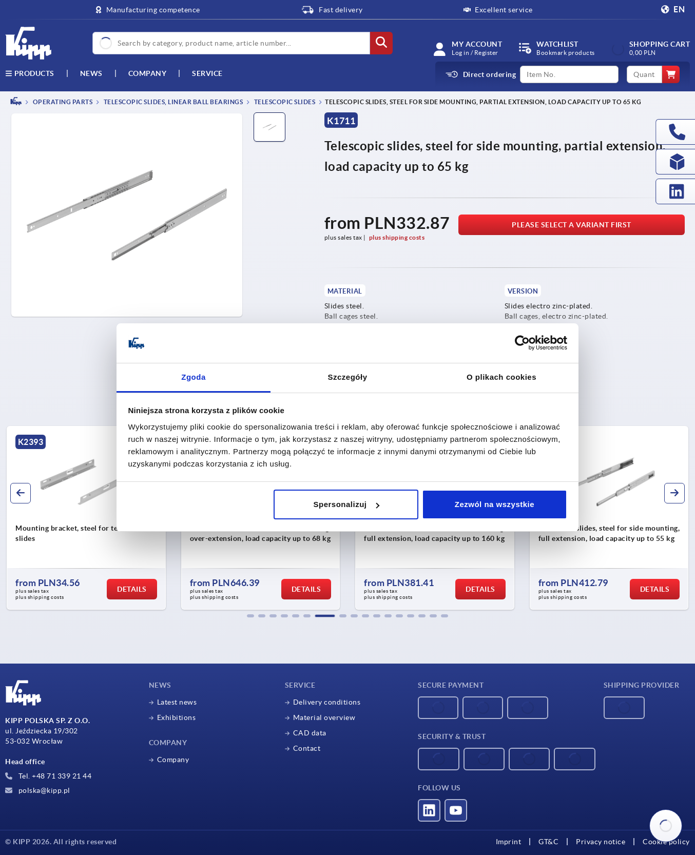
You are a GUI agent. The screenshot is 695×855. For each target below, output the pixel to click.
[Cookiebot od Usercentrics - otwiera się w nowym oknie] (522, 343)
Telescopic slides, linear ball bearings (172, 102)
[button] (250, 615)
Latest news (177, 702)
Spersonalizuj (346, 504)
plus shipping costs (397, 237)
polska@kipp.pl (37, 790)
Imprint (509, 841)
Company (147, 73)
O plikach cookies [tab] (501, 377)
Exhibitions (176, 717)
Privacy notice (600, 841)
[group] (103, 518)
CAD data (309, 733)
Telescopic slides (284, 102)
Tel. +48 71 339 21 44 (48, 776)
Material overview (324, 717)
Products (29, 73)
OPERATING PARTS (61, 102)
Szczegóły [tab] (347, 377)
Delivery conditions (327, 702)
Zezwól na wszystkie (494, 504)
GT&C (548, 841)
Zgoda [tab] (193, 377)
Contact (307, 748)
